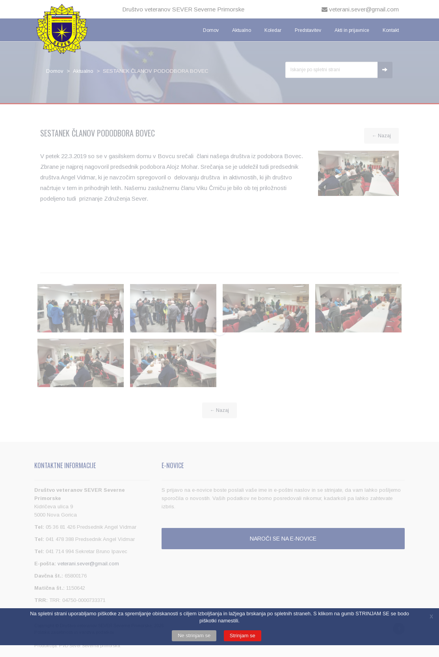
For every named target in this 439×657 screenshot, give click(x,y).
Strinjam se (242, 636)
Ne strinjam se (194, 636)
